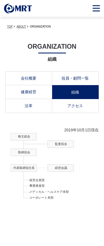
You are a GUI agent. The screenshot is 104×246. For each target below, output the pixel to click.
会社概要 (28, 78)
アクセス (75, 106)
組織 (75, 92)
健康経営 (28, 92)
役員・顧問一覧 (75, 78)
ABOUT (21, 26)
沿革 (28, 106)
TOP (10, 26)
